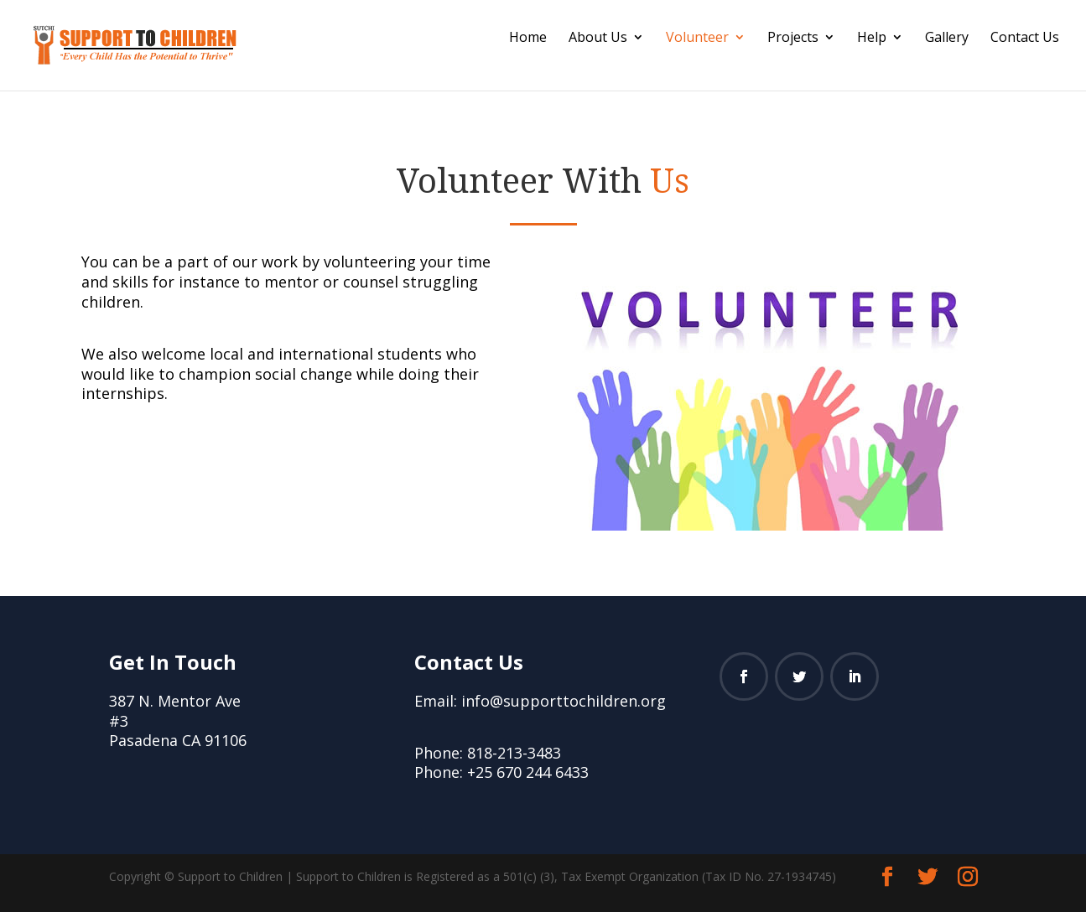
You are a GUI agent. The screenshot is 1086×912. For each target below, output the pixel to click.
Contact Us (1024, 38)
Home (528, 38)
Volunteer (697, 38)
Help (871, 38)
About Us (598, 38)
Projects (792, 38)
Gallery (947, 38)
